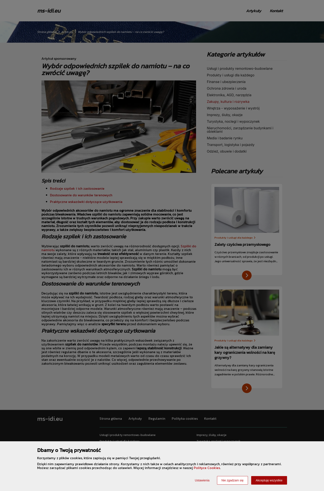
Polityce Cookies (207, 467)
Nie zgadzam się (232, 480)
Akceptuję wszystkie (269, 480)
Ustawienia (202, 480)
